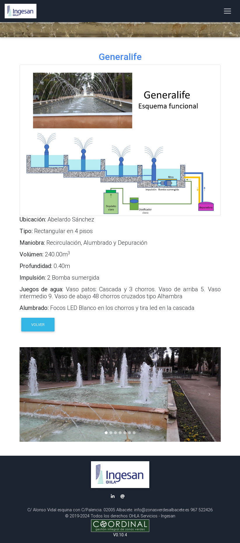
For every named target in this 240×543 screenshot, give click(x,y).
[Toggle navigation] (227, 12)
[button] (31, 394)
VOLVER (38, 324)
